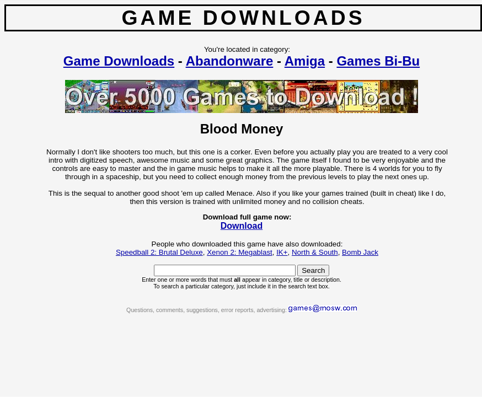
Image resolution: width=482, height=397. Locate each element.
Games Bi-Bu (378, 60)
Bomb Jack (360, 252)
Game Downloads (118, 60)
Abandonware (230, 60)
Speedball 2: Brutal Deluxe (159, 252)
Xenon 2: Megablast (239, 252)
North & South (315, 252)
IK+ (281, 252)
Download (242, 225)
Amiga (305, 60)
